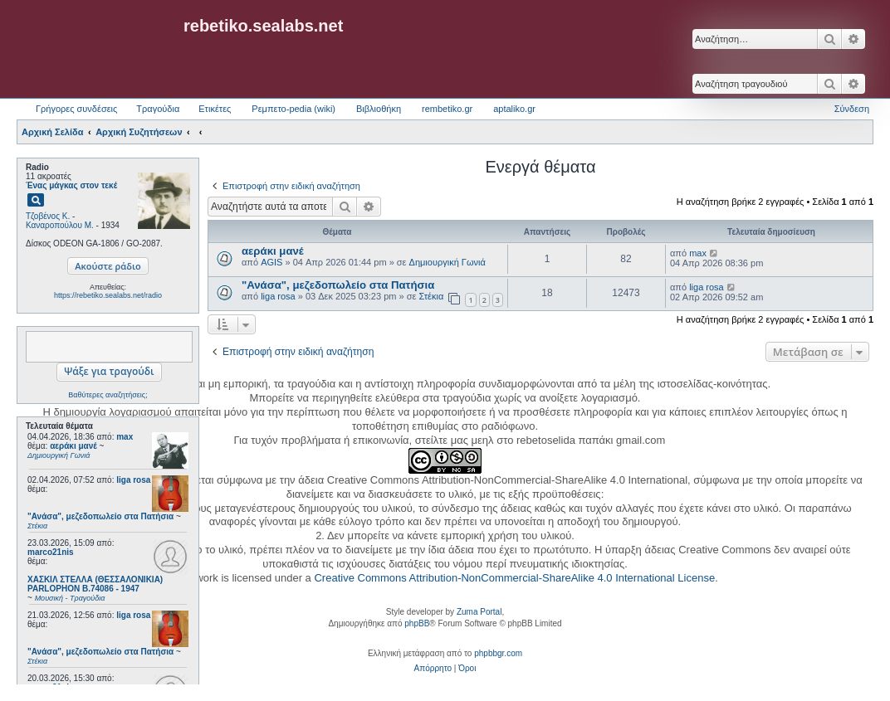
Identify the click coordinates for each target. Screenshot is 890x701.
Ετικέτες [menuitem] (214, 109)
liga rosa (133, 479)
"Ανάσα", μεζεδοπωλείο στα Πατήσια (338, 285)
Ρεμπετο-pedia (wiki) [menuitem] (293, 109)
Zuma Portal (479, 611)
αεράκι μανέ (273, 251)
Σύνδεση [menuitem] (851, 109)
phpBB (416, 623)
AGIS (271, 262)
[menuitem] (433, 668)
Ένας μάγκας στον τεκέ (71, 185)
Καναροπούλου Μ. (60, 225)
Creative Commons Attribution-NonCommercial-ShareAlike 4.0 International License (514, 578)
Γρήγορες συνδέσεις (76, 109)
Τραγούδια (157, 109)
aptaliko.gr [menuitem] (514, 109)
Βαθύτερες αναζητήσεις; (107, 395)
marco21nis (50, 552)
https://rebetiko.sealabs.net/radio (108, 295)
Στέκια (430, 296)
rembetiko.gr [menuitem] (447, 109)
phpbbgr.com (498, 653)
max (124, 436)
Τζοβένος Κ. (48, 216)
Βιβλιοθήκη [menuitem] (378, 109)
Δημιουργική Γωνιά (447, 262)
